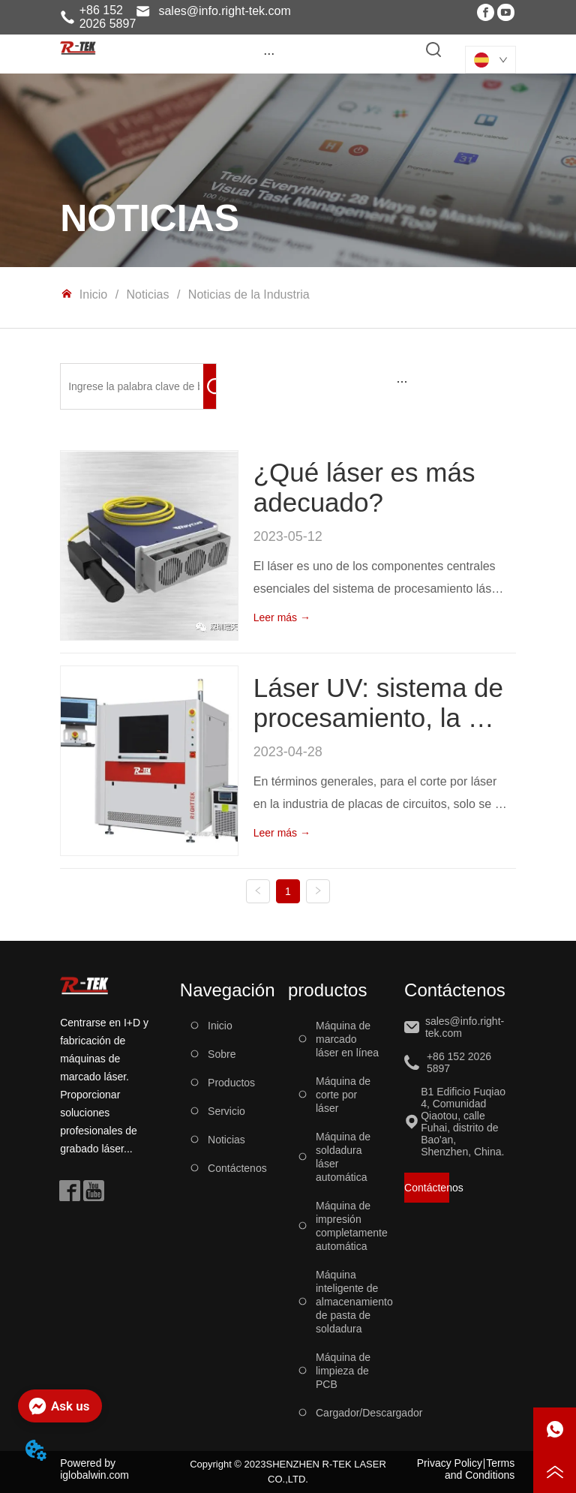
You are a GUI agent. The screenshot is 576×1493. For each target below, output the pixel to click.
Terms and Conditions (479, 1469)
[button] (269, 54)
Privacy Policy (449, 1463)
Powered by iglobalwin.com (94, 1469)
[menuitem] (269, 53)
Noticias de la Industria (246, 294)
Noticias (147, 294)
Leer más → (282, 617)
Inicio (93, 294)
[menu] (269, 53)
